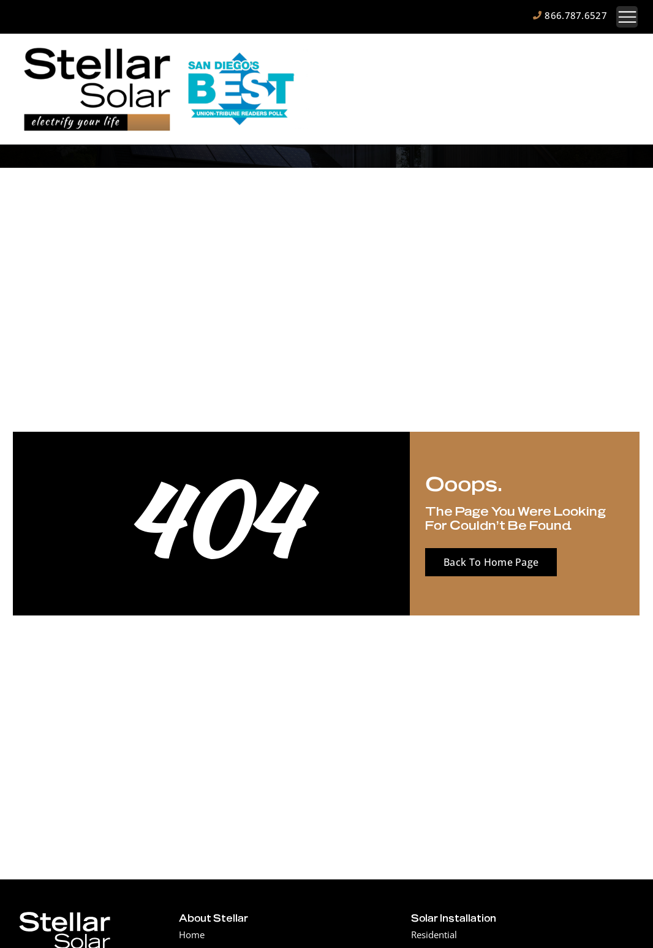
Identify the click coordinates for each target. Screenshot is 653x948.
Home (192, 934)
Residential (434, 934)
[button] (627, 17)
